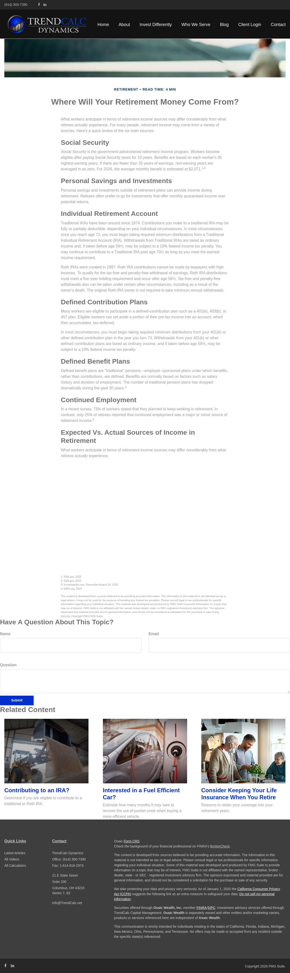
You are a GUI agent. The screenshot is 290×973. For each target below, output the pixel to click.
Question (8, 665)
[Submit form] (17, 700)
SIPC (211, 908)
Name (5, 634)
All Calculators (15, 865)
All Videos (11, 859)
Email (154, 634)
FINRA (201, 908)
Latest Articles (14, 853)
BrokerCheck (220, 846)
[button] (124, 24)
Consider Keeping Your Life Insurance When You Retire (239, 793)
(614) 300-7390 (15, 5)
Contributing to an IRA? (36, 790)
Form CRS (131, 841)
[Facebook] (39, 4)
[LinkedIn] (45, 4)
